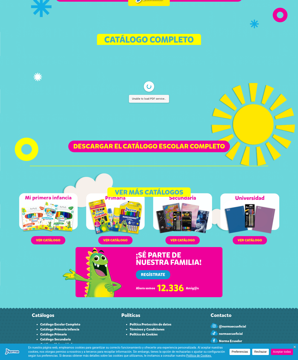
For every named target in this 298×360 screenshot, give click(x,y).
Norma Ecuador (230, 341)
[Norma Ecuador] (214, 340)
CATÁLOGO (93, 14)
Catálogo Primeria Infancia (59, 329)
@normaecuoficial (232, 326)
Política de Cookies (144, 334)
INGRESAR (229, 14)
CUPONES (117, 14)
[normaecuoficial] (214, 332)
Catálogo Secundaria (55, 339)
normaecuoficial (231, 334)
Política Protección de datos (150, 324)
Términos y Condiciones (147, 329)
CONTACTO (206, 14)
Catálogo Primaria (53, 334)
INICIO (71, 14)
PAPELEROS (182, 14)
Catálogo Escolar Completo (60, 324)
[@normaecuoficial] (214, 325)
